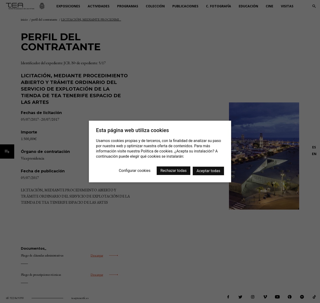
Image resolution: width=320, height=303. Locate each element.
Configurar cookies (135, 170)
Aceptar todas (208, 171)
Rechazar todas (173, 170)
